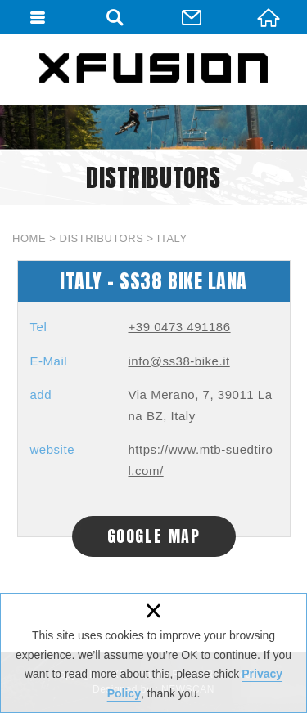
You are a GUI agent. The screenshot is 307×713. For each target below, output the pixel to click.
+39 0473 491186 (180, 327)
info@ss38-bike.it (179, 361)
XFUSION (154, 68)
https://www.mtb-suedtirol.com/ (201, 460)
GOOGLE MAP (154, 536)
